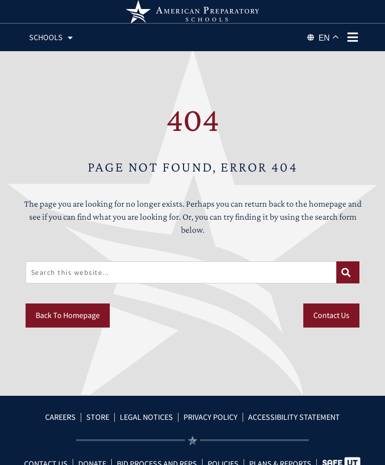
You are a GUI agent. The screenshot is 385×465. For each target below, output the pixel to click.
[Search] (347, 272)
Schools (51, 38)
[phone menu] (353, 37)
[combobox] (181, 272)
